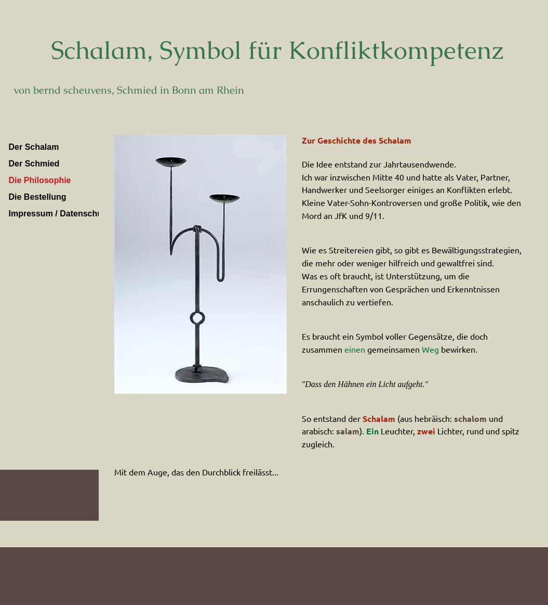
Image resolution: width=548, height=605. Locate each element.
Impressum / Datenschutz (59, 213)
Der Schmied (34, 163)
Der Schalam (34, 147)
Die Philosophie (40, 180)
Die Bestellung (37, 196)
